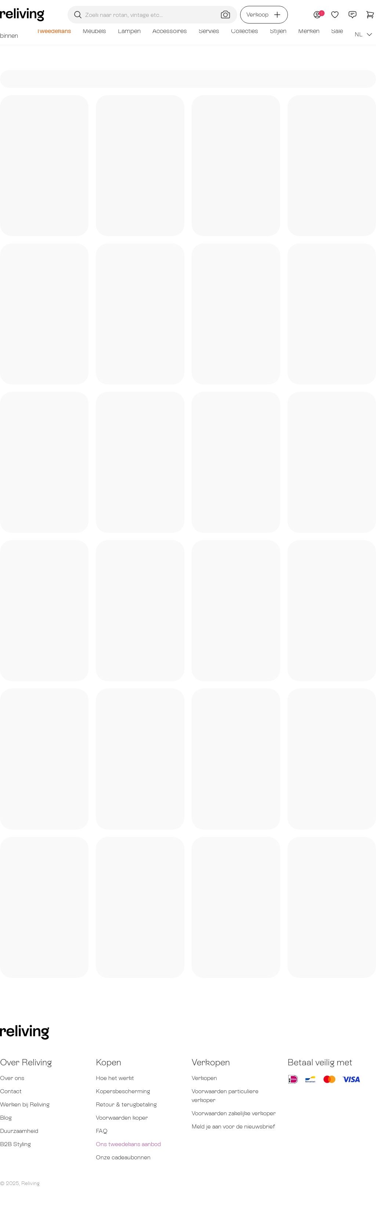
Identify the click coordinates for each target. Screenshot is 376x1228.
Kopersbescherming (123, 1091)
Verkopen (204, 1077)
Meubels (94, 31)
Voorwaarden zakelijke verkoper (234, 1113)
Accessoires (169, 31)
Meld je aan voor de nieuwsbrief (233, 1126)
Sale (337, 31)
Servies (209, 31)
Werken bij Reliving (25, 1104)
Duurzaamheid (19, 1130)
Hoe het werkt (115, 1077)
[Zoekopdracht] (152, 15)
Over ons (12, 1077)
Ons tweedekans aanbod (128, 1144)
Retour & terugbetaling (126, 1104)
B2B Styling (15, 1144)
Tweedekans (53, 31)
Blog (6, 1117)
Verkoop (264, 14)
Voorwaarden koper (122, 1117)
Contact (11, 1091)
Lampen (129, 31)
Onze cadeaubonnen (123, 1157)
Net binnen (9, 30)
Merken (308, 31)
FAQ (102, 1130)
